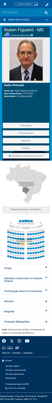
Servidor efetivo (12, 366)
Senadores (10, 12)
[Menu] (5, 4)
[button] (26, 20)
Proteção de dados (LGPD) (17, 384)
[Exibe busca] (46, 12)
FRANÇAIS (28, 353)
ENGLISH (6, 353)
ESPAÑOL (16, 353)
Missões (9, 301)
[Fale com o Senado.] (47, 4)
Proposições (26, 125)
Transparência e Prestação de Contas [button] (26, 156)
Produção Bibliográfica (17, 321)
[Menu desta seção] (4, 19)
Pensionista (11, 378)
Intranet (7, 360)
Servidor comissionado (16, 370)
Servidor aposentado (15, 374)
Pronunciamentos (26, 133)
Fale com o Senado (16, 388)
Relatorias (26, 141)
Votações (26, 148)
